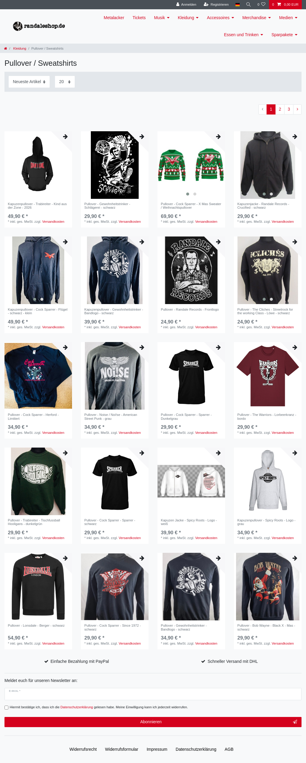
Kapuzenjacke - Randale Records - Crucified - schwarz (263, 205)
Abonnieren (218, 722)
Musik (159, 17)
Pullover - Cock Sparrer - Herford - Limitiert (33, 416)
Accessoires (218, 17)
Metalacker (114, 17)
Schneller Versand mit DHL (233, 661)
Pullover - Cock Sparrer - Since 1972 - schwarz (112, 627)
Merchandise (254, 17)
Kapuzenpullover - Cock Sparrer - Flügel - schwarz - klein (38, 311)
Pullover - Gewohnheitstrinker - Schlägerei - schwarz (107, 205)
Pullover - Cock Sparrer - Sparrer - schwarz (109, 522)
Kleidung (186, 17)
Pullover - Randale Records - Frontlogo (190, 309)
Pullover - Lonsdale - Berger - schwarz (36, 625)
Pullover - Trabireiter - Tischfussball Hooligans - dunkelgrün (34, 522)
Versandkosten (53, 221)
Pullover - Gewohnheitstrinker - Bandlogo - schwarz (184, 627)
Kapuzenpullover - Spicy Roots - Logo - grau (266, 522)
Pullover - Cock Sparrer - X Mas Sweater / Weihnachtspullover (191, 205)
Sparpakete (282, 34)
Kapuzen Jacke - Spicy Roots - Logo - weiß (189, 522)
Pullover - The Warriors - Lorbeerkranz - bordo (266, 416)
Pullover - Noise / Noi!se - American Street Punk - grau (110, 416)
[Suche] (248, 4)
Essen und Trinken (241, 34)
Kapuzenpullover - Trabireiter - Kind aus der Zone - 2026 (37, 205)
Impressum (157, 749)
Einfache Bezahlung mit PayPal (80, 661)
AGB (229, 749)
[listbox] (191, 165)
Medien (286, 17)
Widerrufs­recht (83, 749)
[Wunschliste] (261, 4)
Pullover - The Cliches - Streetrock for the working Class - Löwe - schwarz (265, 311)
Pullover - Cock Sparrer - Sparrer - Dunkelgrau (186, 416)
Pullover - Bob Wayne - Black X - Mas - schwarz (266, 627)
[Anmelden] (185, 4)
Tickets (139, 17)
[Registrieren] (215, 4)
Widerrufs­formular (121, 749)
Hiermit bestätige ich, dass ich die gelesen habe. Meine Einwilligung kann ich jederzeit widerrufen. (99, 707)
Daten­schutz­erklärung (196, 749)
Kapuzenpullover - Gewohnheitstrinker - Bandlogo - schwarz (113, 311)
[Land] (236, 4)
